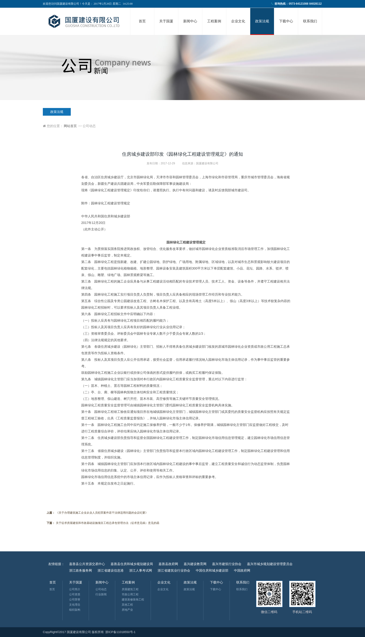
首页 (142, 21)
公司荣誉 (74, 599)
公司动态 (101, 589)
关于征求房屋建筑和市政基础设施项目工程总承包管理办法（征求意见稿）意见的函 (107, 523)
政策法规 (262, 21)
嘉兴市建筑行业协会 (226, 564)
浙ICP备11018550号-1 (120, 632)
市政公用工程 (130, 594)
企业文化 (238, 21)
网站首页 (70, 126)
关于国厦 (166, 21)
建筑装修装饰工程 (133, 599)
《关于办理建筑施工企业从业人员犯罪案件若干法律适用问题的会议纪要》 (102, 512)
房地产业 (127, 609)
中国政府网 (242, 570)
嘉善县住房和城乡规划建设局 (132, 564)
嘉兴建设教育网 (195, 564)
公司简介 (74, 589)
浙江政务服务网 (80, 570)
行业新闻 (101, 594)
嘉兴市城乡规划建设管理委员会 (270, 564)
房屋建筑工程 (130, 589)
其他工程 (127, 604)
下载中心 (286, 21)
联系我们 (310, 21)
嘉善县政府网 (168, 564)
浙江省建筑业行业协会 (174, 570)
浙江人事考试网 (140, 570)
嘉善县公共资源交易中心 (87, 564)
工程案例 (214, 21)
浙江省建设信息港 (111, 570)
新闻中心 (190, 21)
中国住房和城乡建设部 (212, 570)
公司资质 (74, 594)
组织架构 (74, 609)
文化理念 (74, 604)
